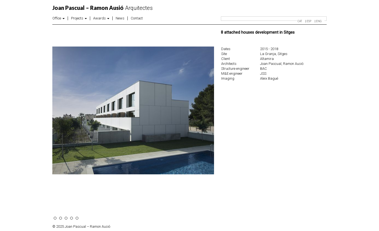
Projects (79, 18)
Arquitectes (102, 8)
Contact (137, 18)
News (120, 18)
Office (58, 18)
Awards (101, 18)
